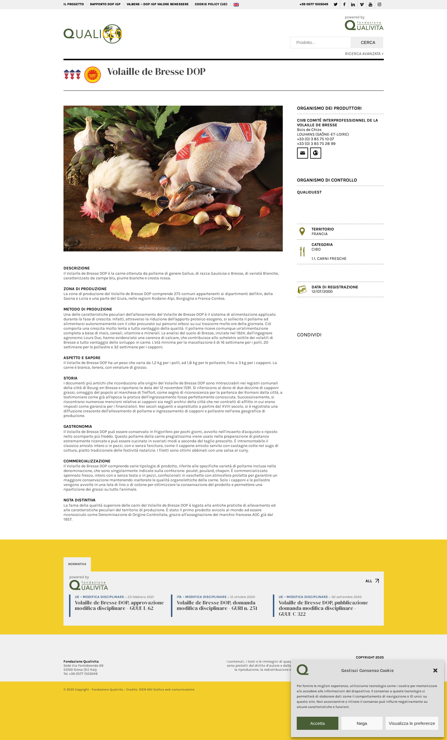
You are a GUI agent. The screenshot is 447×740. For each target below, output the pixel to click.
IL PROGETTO (73, 4)
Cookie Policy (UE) (211, 4)
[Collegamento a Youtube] (370, 4)
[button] (435, 670)
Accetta (317, 723)
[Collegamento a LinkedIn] (353, 4)
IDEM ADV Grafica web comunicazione (167, 689)
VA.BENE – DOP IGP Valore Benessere (158, 4)
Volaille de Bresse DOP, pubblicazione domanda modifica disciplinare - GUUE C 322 (323, 608)
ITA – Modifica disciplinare (202, 597)
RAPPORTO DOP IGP (105, 4)
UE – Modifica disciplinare (99, 597)
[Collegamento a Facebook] (344, 4)
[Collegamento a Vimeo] (362, 4)
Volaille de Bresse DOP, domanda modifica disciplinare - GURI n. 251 (217, 605)
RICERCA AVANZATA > (364, 53)
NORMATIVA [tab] (77, 564)
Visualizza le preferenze (412, 723)
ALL (368, 580)
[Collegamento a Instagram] (379, 4)
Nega (362, 723)
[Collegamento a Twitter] (335, 4)
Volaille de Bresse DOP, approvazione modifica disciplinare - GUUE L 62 (119, 605)
